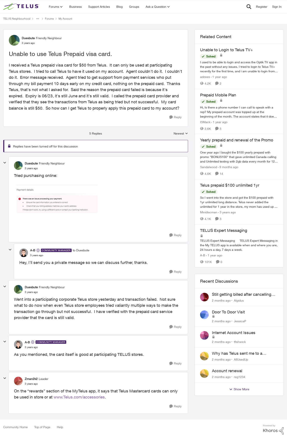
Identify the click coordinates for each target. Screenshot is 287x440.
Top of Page (42, 427)
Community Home (15, 427)
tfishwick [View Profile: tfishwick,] (240, 342)
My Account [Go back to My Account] (65, 18)
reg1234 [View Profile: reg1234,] (239, 377)
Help (60, 427)
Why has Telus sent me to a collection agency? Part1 (237, 353)
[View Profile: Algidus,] (204, 297)
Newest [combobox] (181, 134)
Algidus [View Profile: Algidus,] (239, 300)
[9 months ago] (228, 167)
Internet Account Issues (233, 332)
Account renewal (227, 370)
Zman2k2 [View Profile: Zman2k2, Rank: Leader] (31, 379)
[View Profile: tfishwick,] (204, 335)
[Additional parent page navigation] (37, 19)
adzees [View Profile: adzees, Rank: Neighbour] (205, 77)
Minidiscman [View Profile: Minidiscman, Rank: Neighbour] (208, 212)
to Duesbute (81, 250)
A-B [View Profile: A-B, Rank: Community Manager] (32, 250)
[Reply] (175, 117)
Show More (239, 389)
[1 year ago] (219, 76)
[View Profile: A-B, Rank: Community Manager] (23, 252)
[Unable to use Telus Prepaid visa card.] (31, 168)
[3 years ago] (227, 212)
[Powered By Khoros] (273, 430)
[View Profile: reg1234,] (204, 373)
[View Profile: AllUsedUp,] (204, 356)
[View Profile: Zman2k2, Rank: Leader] (18, 381)
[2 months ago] (221, 300)
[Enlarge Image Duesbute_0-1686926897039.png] (57, 200)
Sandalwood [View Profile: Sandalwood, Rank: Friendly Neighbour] (208, 167)
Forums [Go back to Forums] (49, 18)
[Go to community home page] (21, 6)
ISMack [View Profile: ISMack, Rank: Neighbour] (205, 122)
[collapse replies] (4, 162)
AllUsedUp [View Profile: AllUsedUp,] (241, 359)
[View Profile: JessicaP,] (204, 314)
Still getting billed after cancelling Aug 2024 (241, 294)
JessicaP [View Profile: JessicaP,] (240, 321)
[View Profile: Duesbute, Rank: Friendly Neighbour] (14, 40)
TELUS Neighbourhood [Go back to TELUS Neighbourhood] (16, 18)
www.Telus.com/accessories (79, 397)
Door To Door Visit (228, 312)
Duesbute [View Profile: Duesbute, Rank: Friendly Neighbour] (28, 38)
